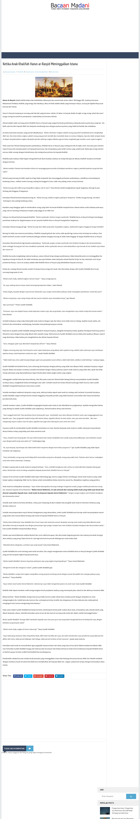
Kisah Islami (30, 72)
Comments (54, 72)
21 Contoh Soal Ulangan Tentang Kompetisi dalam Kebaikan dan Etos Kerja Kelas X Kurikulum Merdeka (124, 109)
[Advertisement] (70, 33)
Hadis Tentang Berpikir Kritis (122, 129)
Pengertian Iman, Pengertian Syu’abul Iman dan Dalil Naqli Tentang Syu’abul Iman (122, 82)
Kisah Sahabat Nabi (41, 72)
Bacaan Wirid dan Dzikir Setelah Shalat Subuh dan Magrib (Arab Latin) (123, 120)
